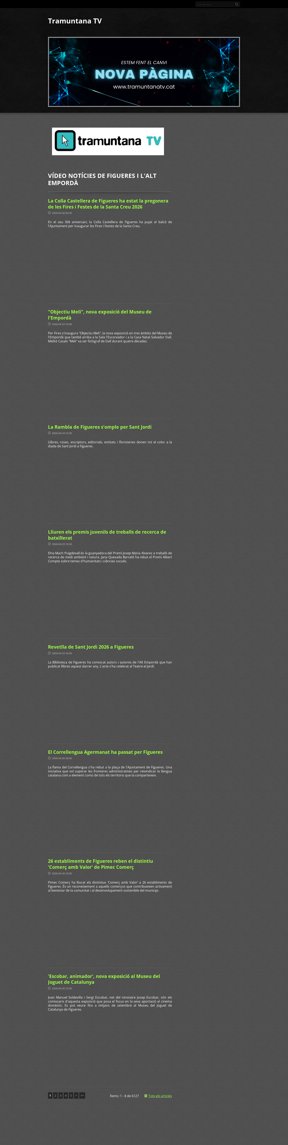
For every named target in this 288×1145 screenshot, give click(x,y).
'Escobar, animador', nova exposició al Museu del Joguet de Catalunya (104, 979)
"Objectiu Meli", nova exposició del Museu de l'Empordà (100, 314)
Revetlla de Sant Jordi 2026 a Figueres (91, 647)
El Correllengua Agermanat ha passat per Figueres (105, 752)
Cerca (236, 4)
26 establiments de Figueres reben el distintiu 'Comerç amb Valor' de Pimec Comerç (100, 864)
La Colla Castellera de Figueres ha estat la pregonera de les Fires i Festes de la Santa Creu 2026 (108, 204)
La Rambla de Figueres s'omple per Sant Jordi (100, 427)
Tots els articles (160, 1096)
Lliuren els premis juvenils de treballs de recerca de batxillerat (107, 535)
